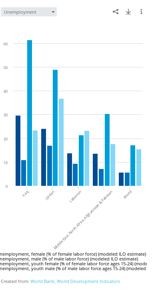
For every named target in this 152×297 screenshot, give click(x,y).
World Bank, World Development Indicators (75, 281)
